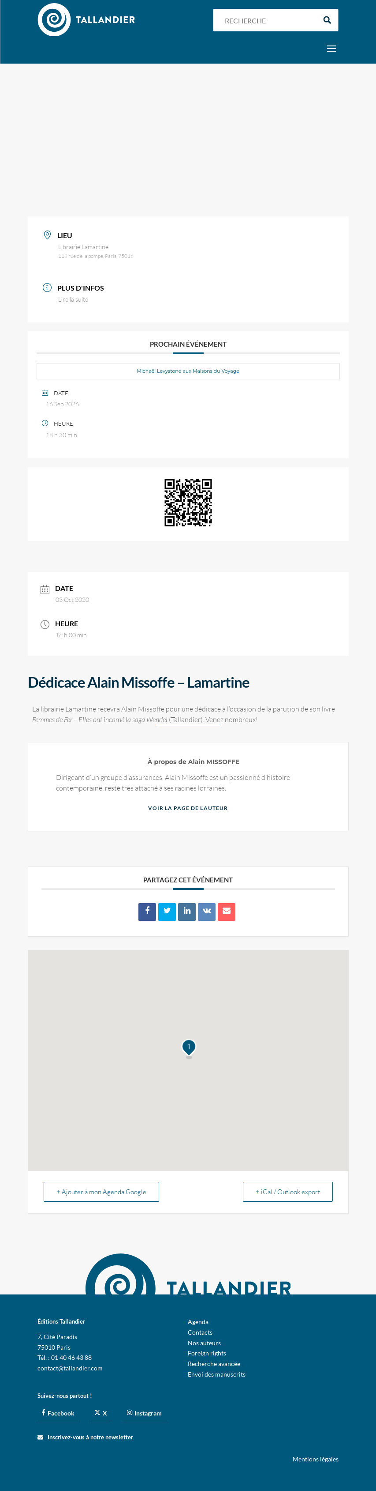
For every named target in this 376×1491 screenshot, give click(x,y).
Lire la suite (73, 299)
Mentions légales (316, 1459)
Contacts (200, 1332)
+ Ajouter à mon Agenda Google (101, 1192)
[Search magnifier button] (327, 20)
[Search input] (268, 20)
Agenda (198, 1321)
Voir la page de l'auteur (188, 808)
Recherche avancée (214, 1363)
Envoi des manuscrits (217, 1374)
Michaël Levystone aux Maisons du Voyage (188, 371)
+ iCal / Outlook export (288, 1192)
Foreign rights (207, 1353)
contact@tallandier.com (70, 1368)
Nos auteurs (204, 1343)
